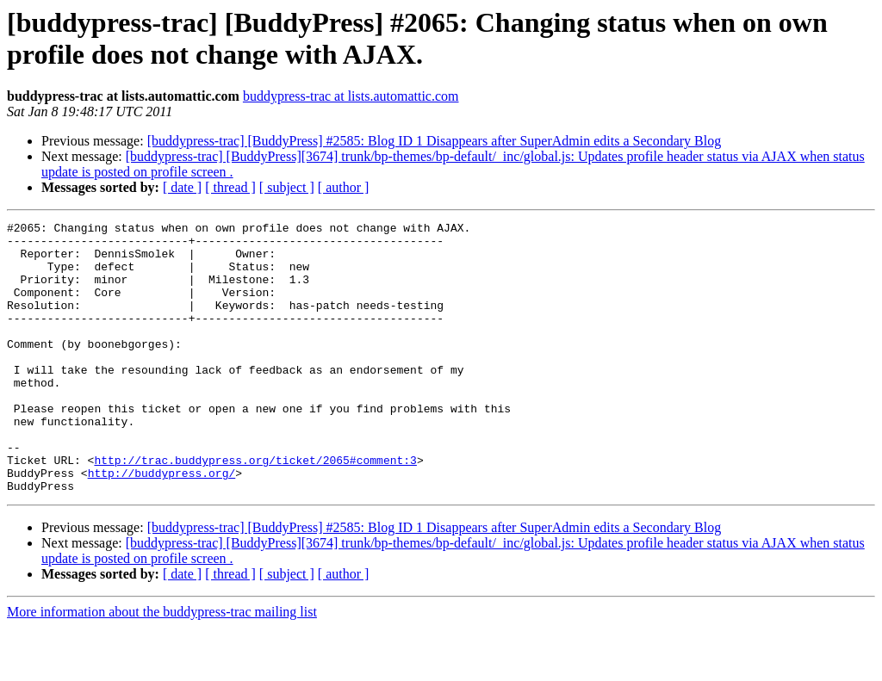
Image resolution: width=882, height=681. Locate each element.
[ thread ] (230, 187)
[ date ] (182, 187)
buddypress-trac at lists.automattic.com (351, 96)
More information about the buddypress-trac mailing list (162, 666)
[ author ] (344, 187)
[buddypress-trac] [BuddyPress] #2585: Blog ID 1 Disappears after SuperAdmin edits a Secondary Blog (434, 140)
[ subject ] (286, 187)
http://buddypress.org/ (162, 524)
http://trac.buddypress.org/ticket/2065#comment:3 (255, 509)
